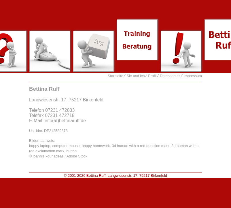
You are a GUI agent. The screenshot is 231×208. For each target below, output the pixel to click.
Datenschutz (170, 76)
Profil (152, 76)
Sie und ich (135, 76)
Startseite (115, 76)
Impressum (193, 76)
